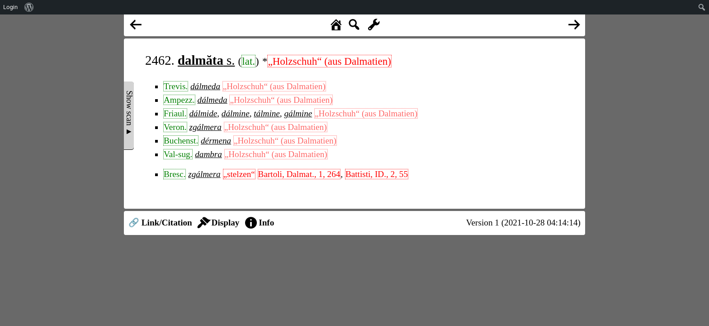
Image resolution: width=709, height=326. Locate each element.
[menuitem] (29, 7)
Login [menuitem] (10, 7)
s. (206, 60)
